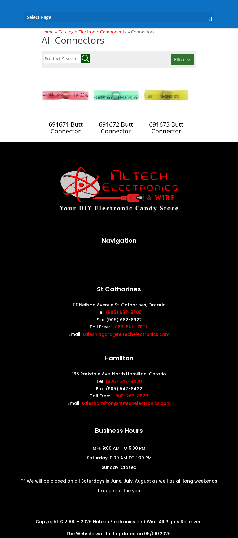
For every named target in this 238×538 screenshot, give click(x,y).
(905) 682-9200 (124, 312)
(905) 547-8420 (123, 381)
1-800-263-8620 (129, 396)
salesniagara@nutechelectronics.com (126, 334)
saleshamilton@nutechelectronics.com (126, 403)
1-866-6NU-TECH (130, 327)
